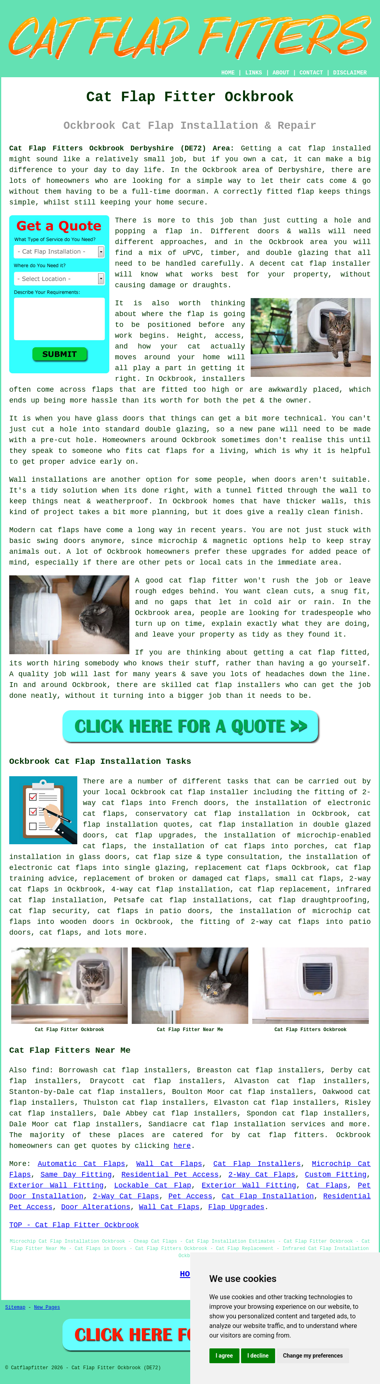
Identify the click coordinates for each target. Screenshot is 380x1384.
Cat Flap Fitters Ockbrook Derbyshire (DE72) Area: (121, 148)
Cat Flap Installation (268, 1196)
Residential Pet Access (170, 1175)
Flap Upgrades (236, 1207)
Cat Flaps (327, 1186)
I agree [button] (224, 1355)
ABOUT (281, 73)
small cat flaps (307, 879)
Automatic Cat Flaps (81, 1164)
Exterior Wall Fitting (56, 1186)
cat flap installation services (259, 1124)
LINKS (253, 73)
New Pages (47, 1307)
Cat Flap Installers (257, 1164)
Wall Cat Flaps (169, 1164)
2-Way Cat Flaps (261, 1175)
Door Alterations (96, 1207)
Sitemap (15, 1307)
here (182, 1146)
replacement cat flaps (241, 868)
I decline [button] (258, 1355)
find (40, 1070)
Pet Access (190, 1196)
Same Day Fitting (76, 1175)
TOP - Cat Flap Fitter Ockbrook (74, 1225)
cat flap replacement (283, 889)
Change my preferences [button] (313, 1355)
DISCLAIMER (350, 73)
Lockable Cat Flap (152, 1186)
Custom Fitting (335, 1175)
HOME (228, 73)
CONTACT (311, 73)
